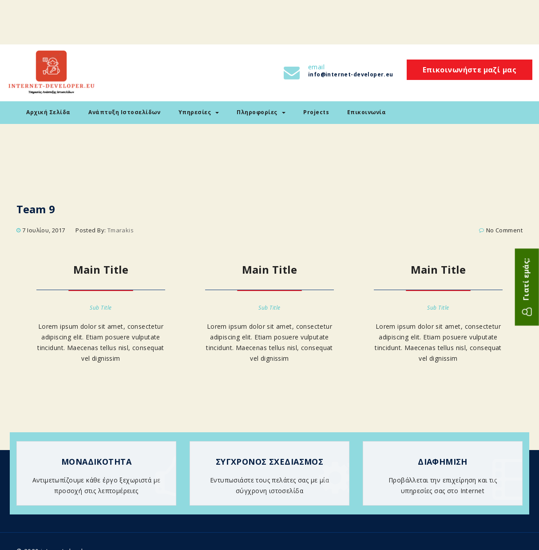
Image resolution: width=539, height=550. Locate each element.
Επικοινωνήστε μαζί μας (469, 70)
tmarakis (120, 230)
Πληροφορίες (261, 112)
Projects (316, 112)
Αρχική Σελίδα (48, 112)
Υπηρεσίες (198, 112)
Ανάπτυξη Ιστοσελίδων (124, 112)
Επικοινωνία (366, 112)
